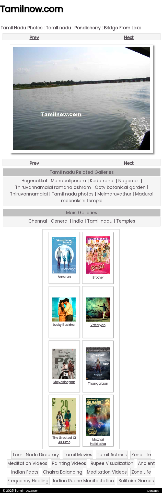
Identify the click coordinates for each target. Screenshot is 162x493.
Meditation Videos (107, 472)
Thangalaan (98, 381)
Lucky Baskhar (64, 322)
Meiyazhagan (64, 379)
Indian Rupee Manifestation (83, 481)
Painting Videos (69, 463)
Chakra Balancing (62, 472)
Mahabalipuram (68, 181)
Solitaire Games (136, 481)
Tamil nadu (58, 28)
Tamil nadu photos (73, 194)
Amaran (64, 274)
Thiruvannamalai (29, 194)
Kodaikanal (102, 181)
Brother (98, 275)
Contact (153, 491)
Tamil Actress (112, 455)
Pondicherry (87, 28)
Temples (125, 221)
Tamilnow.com (31, 9)
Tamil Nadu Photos (21, 28)
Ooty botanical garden (120, 187)
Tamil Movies (78, 455)
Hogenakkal (34, 181)
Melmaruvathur (114, 194)
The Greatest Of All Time (64, 437)
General (59, 221)
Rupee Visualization (112, 463)
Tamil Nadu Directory (35, 455)
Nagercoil (129, 181)
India (77, 221)
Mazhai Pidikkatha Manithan (98, 441)
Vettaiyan (98, 322)
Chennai (37, 221)
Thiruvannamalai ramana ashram (53, 187)
